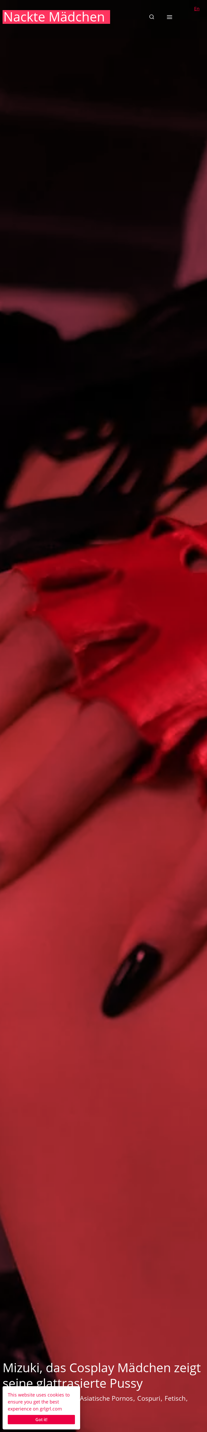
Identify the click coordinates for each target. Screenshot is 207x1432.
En (197, 8)
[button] (151, 16)
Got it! (41, 1419)
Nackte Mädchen (54, 16)
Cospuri (148, 1398)
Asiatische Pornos (106, 1398)
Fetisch (175, 1398)
